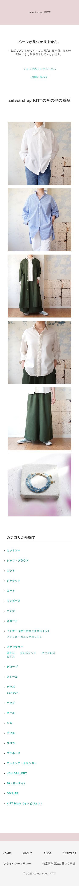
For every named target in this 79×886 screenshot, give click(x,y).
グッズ (11, 686)
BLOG (47, 853)
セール (11, 712)
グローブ (12, 666)
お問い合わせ (39, 77)
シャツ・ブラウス (18, 560)
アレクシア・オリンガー (22, 763)
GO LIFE (12, 793)
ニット (11, 570)
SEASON (13, 692)
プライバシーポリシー (17, 863)
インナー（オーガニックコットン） (29, 631)
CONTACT (69, 853)
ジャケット (13, 580)
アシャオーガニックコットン (24, 636)
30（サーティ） (16, 783)
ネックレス (48, 652)
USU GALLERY (17, 773)
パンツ (11, 610)
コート (11, 590)
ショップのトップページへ (39, 69)
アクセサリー (15, 647)
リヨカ (11, 743)
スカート (12, 620)
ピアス (11, 656)
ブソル (11, 733)
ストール (12, 676)
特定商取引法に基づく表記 (59, 863)
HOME (7, 853)
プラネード (13, 753)
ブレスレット (28, 652)
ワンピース (13, 600)
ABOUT (27, 853)
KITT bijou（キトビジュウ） (25, 803)
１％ (9, 722)
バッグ (11, 702)
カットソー (13, 550)
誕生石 (11, 652)
